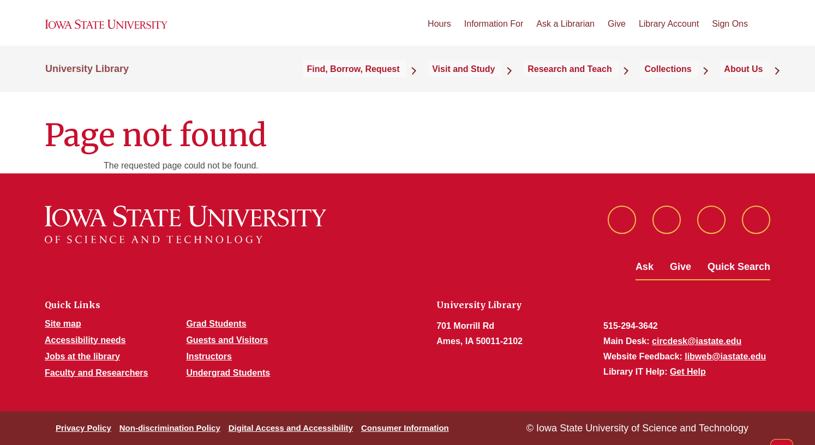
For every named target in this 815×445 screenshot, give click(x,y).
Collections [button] (685, 82)
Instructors (209, 356)
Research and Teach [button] (598, 82)
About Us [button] (750, 82)
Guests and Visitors (227, 340)
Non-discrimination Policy (169, 427)
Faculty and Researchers (96, 372)
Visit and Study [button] (502, 82)
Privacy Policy (83, 427)
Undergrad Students (228, 372)
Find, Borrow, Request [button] (403, 82)
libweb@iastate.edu (725, 356)
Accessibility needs (85, 340)
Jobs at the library (82, 356)
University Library (87, 82)
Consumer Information (405, 427)
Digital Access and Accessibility (291, 427)
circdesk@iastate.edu (696, 341)
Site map (63, 323)
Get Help (688, 371)
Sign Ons (730, 32)
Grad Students (216, 323)
